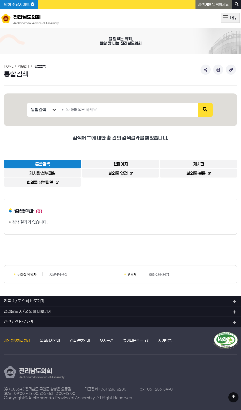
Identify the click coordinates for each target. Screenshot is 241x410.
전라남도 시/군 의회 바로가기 (27, 311)
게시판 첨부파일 (42, 173)
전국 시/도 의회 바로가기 (24, 301)
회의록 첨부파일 (40, 182)
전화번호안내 (80, 340)
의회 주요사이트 (19, 4)
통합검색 (40, 66)
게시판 (198, 164)
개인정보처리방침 (17, 340)
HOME (8, 66)
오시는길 (106, 340)
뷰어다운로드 (133, 340)
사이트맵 (164, 340)
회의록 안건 (117, 173)
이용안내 (23, 66)
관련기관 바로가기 (18, 322)
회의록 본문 (195, 173)
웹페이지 (120, 164)
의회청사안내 (50, 340)
